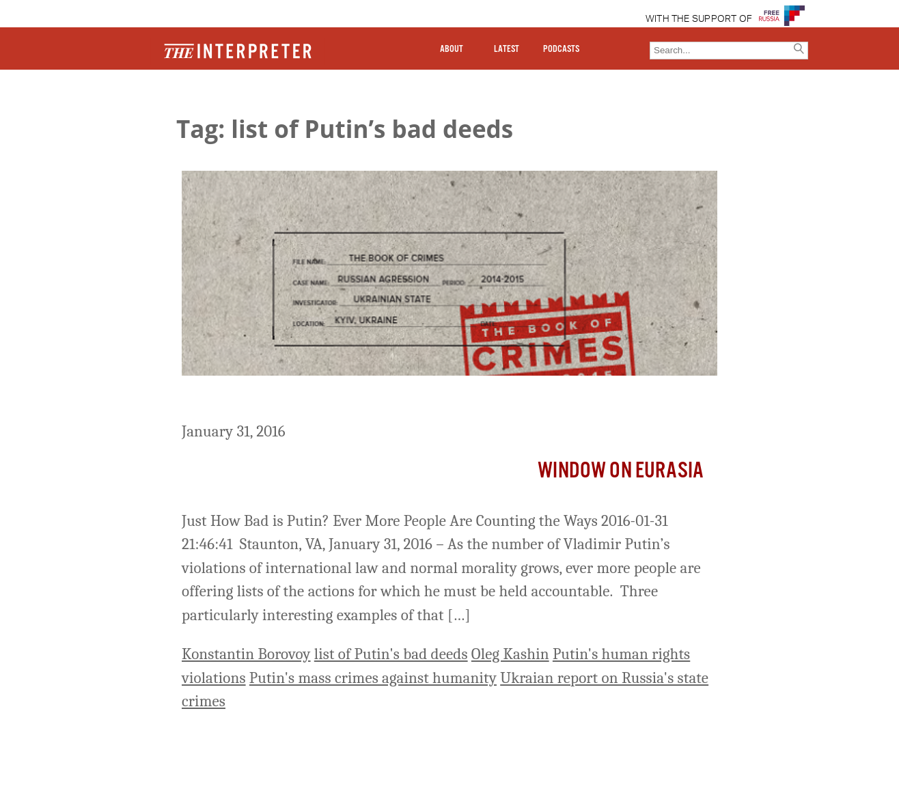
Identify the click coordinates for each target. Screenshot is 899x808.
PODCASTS (561, 49)
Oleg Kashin (510, 654)
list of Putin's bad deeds (391, 654)
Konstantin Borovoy (246, 654)
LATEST (506, 49)
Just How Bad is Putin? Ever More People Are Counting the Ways (436, 401)
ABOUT (451, 49)
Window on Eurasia (621, 471)
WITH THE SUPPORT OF (699, 19)
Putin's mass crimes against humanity (373, 678)
